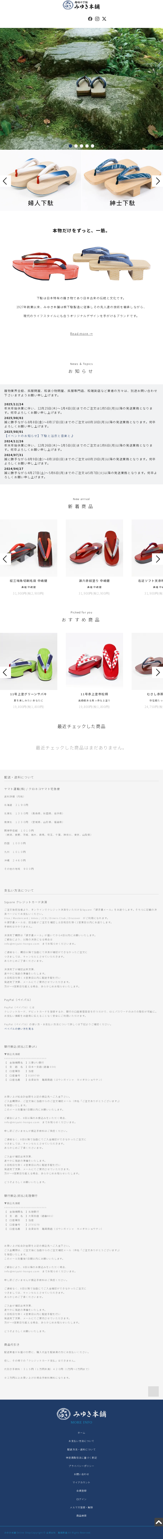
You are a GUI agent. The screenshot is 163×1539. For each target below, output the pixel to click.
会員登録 (81, 1490)
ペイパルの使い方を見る (19, 1028)
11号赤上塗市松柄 (94, 694)
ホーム (81, 1432)
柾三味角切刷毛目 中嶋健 (28, 580)
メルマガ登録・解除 (81, 1507)
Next (157, 181)
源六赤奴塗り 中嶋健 (94, 580)
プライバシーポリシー (81, 1466)
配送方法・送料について (81, 1449)
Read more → (81, 333)
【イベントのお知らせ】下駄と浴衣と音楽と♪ (39, 436)
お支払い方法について (81, 1441)
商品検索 (81, 1515)
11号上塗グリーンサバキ (28, 694)
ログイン (81, 1499)
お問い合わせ (81, 1474)
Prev (5, 181)
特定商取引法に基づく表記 (81, 1457)
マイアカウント (82, 1482)
